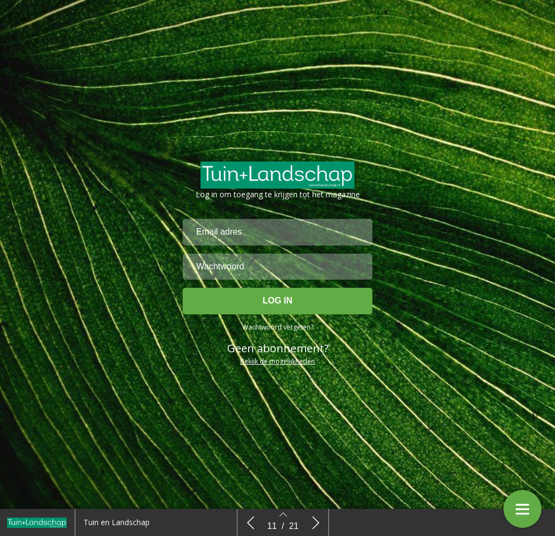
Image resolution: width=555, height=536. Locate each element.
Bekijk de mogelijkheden (277, 361)
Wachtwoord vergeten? (277, 327)
